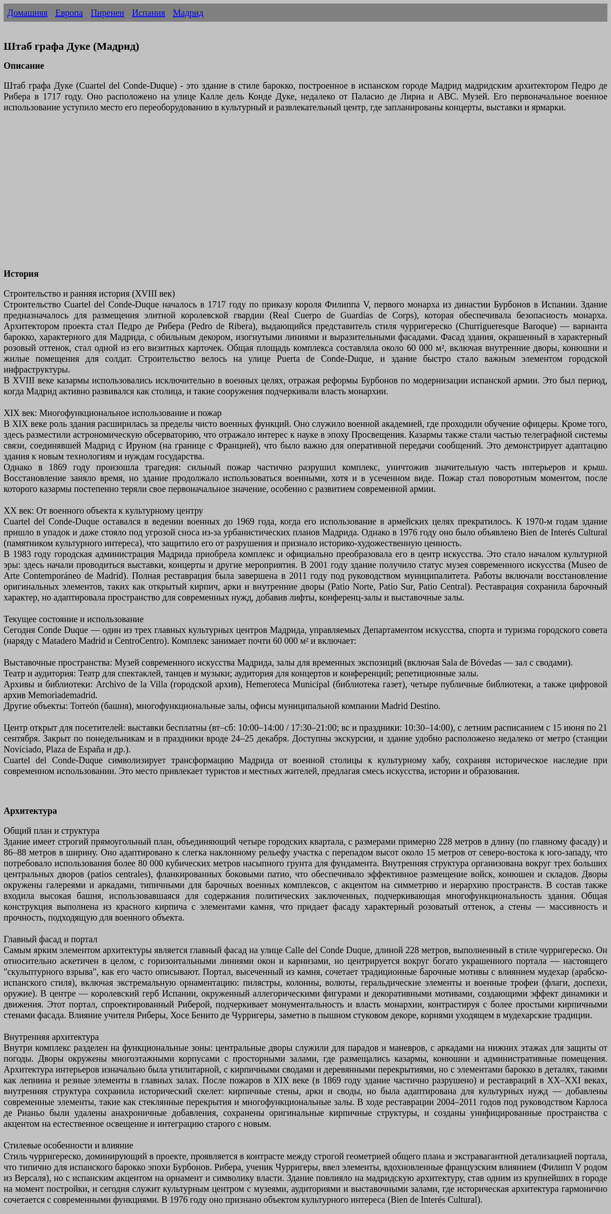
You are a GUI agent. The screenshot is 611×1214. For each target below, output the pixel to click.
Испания (149, 13)
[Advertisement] (275, 195)
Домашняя (27, 13)
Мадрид (188, 13)
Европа (69, 13)
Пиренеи (107, 13)
